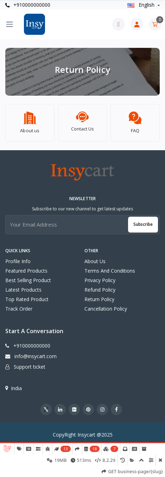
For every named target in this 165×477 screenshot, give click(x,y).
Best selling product (28, 277)
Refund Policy (99, 286)
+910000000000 (27, 4)
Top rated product (27, 296)
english (141, 4)
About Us (95, 258)
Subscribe (143, 221)
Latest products (23, 286)
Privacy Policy (99, 277)
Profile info (18, 258)
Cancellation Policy (105, 305)
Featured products (26, 267)
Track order (18, 305)
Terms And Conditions (109, 267)
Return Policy (99, 296)
